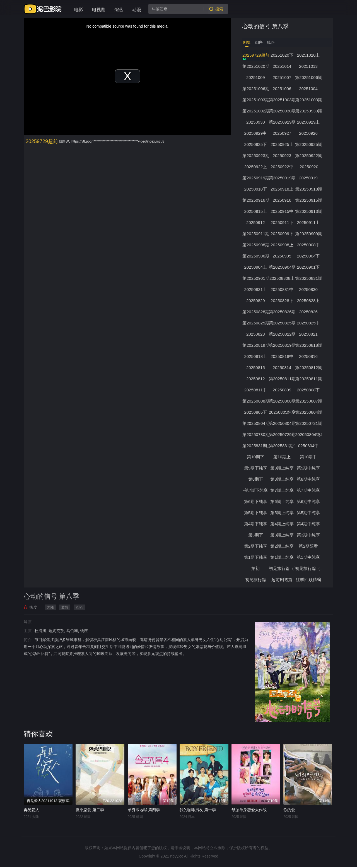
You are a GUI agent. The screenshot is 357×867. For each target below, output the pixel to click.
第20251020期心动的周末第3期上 (255, 66)
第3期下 (255, 535)
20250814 (282, 367)
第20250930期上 (309, 111)
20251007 (282, 77)
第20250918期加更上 (309, 189)
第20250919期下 (255, 177)
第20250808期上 (255, 401)
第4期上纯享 (282, 523)
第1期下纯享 (255, 557)
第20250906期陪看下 (255, 256)
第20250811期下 (282, 378)
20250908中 (309, 244)
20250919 (309, 177)
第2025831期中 (282, 445)
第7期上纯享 (282, 490)
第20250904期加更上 (282, 267)
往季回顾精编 (309, 579)
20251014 (282, 66)
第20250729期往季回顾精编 (282, 434)
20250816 (309, 356)
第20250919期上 (282, 177)
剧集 (247, 42)
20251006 (282, 88)
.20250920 (309, 166)
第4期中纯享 (309, 523)
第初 (256, 568)
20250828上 (309, 300)
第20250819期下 (255, 345)
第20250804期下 (309, 412)
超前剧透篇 (282, 579)
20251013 (309, 66)
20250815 (256, 367)
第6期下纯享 (255, 501)
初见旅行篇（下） (282, 568)
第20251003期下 (255, 99)
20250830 (309, 289)
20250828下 (282, 300)
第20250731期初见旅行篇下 (309, 423)
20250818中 (282, 356)
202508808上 (282, 278)
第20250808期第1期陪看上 (282, 401)
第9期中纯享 (309, 468)
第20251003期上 (282, 99)
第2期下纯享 (255, 546)
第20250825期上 (282, 323)
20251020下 (282, 55)
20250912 (256, 222)
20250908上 (282, 244)
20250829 (256, 300)
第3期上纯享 (282, 535)
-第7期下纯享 (255, 490)
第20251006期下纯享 (309, 77)
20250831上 (255, 289)
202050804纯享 (309, 434)
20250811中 (255, 389)
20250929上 (309, 122)
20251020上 (309, 55)
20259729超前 (255, 55)
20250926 (309, 133)
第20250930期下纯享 (282, 111)
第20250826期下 (282, 311)
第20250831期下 (309, 278)
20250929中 (255, 133)
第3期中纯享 (309, 535)
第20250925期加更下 (309, 144)
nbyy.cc (176, 856)
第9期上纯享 (282, 468)
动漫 (136, 9)
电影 (78, 9)
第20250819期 (282, 345)
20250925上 (282, 144)
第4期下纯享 (255, 523)
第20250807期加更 (309, 401)
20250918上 (282, 189)
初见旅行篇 (255, 579)
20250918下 (255, 189)
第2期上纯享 (282, 546)
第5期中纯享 (309, 512)
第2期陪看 (309, 546)
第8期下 (255, 479)
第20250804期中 (282, 423)
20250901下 (309, 267)
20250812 (256, 378)
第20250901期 (255, 278)
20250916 (282, 200)
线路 (271, 42)
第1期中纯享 (309, 557)
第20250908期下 (255, 244)
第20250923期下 (255, 155)
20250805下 (255, 412)
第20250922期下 (309, 155)
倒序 (259, 42)
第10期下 (255, 456)
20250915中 (282, 211)
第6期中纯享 (309, 501)
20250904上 (255, 267)
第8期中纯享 (309, 479)
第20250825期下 (255, 323)
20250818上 (255, 356)
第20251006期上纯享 (255, 88)
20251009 (256, 77)
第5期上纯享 (282, 512)
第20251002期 (255, 111)
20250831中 (282, 289)
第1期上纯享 (282, 557)
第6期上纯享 (282, 501)
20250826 (309, 311)
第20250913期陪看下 (309, 211)
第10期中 (309, 456)
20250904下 (309, 256)
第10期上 (282, 456)
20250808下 (309, 389)
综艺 (118, 9)
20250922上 (255, 166)
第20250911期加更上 (255, 233)
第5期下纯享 (255, 512)
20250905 (282, 256)
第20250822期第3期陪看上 (282, 334)
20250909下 (282, 233)
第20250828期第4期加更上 (255, 311)
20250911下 (282, 222)
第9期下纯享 (255, 468)
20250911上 (309, 222)
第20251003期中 (309, 99)
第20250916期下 (255, 200)
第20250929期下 (282, 122)
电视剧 (98, 9)
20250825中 (309, 323)
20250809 (282, 389)
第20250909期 (309, 233)
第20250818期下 (309, 345)
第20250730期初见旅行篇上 (255, 434)
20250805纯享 (282, 412)
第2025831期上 (255, 445)
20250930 (256, 122)
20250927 (282, 133)
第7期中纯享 (309, 490)
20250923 (282, 155)
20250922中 (282, 166)
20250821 (309, 334)
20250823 (256, 334)
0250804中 (309, 445)
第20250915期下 (309, 200)
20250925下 (255, 144)
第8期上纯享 (282, 479)
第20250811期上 (309, 378)
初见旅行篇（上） (309, 568)
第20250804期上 (255, 423)
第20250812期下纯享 (309, 367)
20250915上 (255, 211)
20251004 (309, 88)
